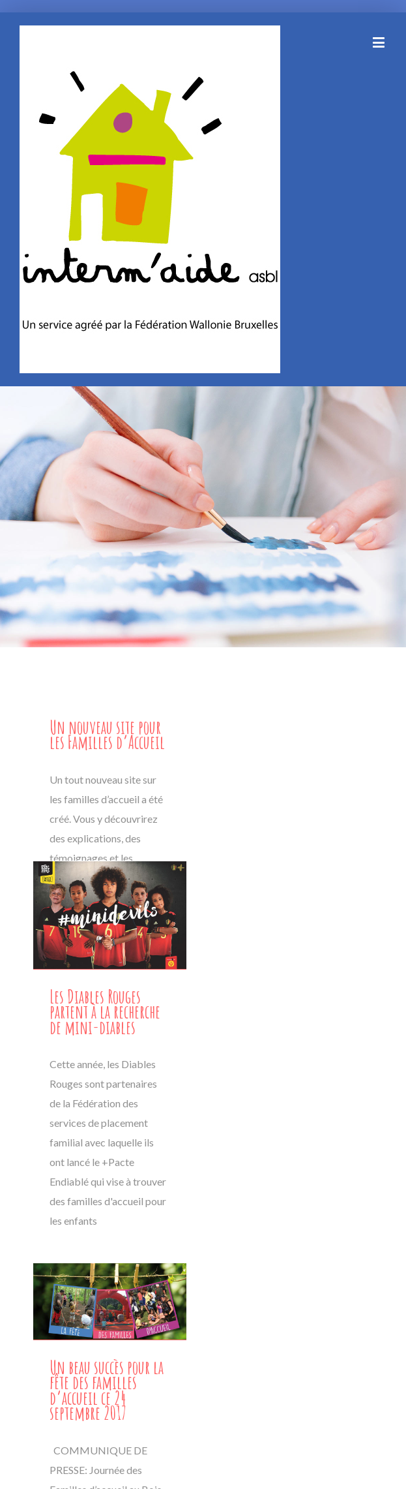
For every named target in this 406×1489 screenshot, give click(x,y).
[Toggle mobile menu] (379, 42)
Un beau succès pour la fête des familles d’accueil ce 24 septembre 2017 (107, 1390)
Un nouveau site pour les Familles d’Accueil (107, 735)
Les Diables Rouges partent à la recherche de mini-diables (105, 1012)
